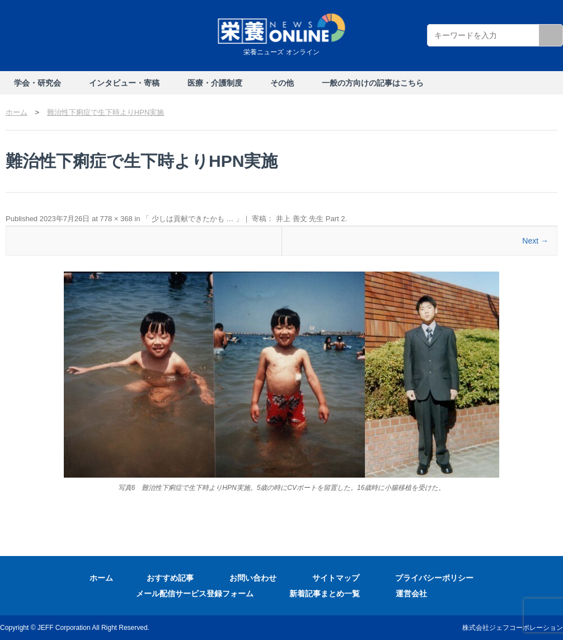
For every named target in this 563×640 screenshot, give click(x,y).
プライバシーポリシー (434, 577)
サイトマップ (335, 577)
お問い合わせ (252, 577)
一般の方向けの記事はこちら (373, 82)
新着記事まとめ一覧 (324, 593)
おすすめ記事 (170, 577)
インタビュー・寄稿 (124, 82)
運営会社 (411, 593)
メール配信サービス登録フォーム (195, 593)
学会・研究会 (37, 82)
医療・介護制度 (214, 82)
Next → (535, 240)
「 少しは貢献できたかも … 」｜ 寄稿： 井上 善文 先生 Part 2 (243, 218)
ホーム (101, 577)
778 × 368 (116, 218)
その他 (282, 82)
